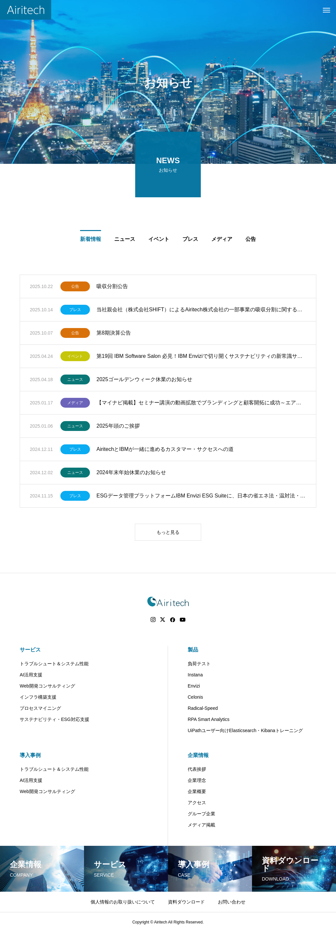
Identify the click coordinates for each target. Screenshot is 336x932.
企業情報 (198, 755)
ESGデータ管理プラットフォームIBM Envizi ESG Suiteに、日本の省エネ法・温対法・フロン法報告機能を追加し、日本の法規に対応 (201, 497)
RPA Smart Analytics (208, 719)
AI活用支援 (31, 674)
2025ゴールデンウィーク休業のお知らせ (144, 380)
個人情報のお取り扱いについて (123, 901)
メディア (75, 404)
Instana (195, 674)
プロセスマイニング (40, 708)
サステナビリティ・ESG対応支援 (54, 719)
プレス (75, 311)
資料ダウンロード (186, 901)
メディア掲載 (201, 824)
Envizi (194, 686)
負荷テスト (199, 663)
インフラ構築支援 (38, 697)
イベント (75, 357)
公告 (75, 287)
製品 (193, 649)
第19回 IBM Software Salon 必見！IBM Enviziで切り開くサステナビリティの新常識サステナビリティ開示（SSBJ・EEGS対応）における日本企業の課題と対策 (201, 357)
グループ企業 (201, 813)
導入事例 (30, 755)
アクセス (197, 802)
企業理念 (197, 780)
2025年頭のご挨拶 (118, 427)
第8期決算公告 (113, 334)
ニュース (75, 381)
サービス (30, 649)
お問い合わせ (231, 901)
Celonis (195, 697)
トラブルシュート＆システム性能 (54, 663)
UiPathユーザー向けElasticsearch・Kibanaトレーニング (245, 730)
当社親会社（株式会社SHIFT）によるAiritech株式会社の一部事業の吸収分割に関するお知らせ (201, 311)
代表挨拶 (197, 769)
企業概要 (197, 791)
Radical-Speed (203, 708)
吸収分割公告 (112, 287)
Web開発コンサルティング (47, 686)
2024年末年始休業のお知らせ (131, 473)
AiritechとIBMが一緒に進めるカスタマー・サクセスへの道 (165, 450)
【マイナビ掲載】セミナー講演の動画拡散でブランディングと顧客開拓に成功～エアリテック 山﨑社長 (201, 404)
